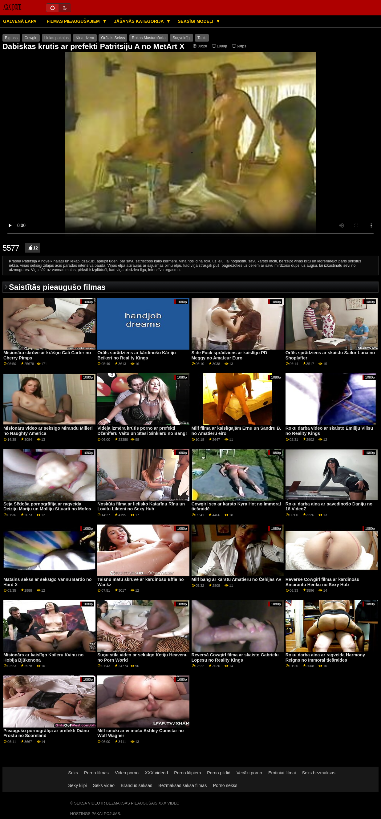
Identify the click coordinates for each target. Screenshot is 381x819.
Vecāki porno (249, 772)
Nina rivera (84, 38)
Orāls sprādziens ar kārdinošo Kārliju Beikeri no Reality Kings (136, 355)
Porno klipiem (187, 772)
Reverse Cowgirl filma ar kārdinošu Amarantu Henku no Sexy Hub (322, 582)
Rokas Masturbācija (149, 38)
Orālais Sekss (113, 38)
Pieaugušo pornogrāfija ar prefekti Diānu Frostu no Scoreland (46, 733)
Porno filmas (96, 772)
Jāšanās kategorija (139, 21)
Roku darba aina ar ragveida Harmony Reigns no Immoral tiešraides (325, 657)
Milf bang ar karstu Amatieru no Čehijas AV (237, 579)
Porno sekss (225, 785)
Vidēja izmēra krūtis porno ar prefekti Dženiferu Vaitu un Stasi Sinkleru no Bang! (142, 431)
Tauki (201, 38)
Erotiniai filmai (282, 772)
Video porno (127, 772)
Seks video (104, 785)
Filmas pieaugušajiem (74, 21)
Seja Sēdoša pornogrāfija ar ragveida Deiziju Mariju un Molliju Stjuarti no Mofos (47, 506)
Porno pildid (218, 772)
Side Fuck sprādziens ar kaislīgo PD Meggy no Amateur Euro (229, 355)
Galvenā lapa (19, 21)
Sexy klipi (77, 785)
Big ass (11, 38)
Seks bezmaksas (318, 772)
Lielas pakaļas (56, 38)
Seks (73, 772)
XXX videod (156, 772)
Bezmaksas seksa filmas (182, 785)
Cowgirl (30, 38)
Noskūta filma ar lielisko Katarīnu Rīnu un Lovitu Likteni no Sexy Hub (141, 506)
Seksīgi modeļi (196, 21)
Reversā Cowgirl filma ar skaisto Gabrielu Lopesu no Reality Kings (235, 657)
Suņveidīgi (181, 38)
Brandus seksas (136, 785)
